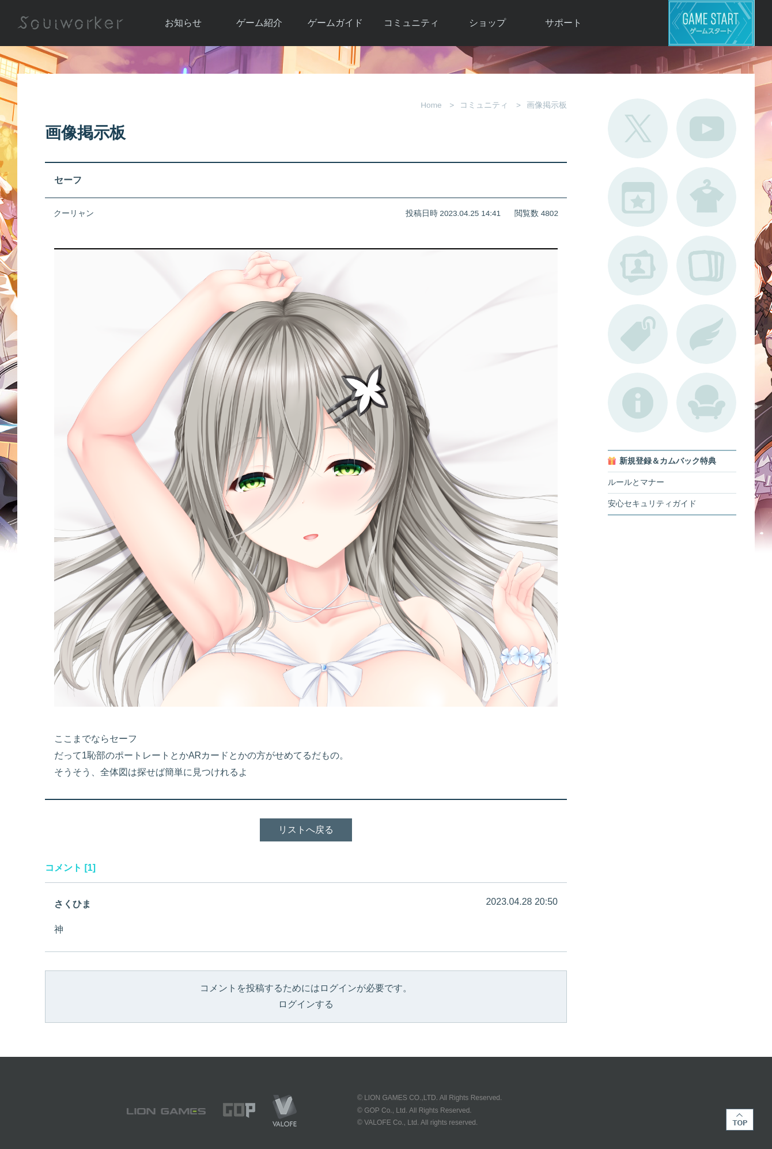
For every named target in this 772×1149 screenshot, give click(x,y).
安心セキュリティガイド (652, 503)
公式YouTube (706, 128)
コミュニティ (411, 23)
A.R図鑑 (706, 265)
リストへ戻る (306, 830)
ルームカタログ (706, 403)
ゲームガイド (335, 23)
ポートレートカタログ (638, 265)
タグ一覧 (638, 334)
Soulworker (70, 23)
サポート (563, 23)
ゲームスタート (711, 23)
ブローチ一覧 (706, 334)
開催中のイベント (638, 197)
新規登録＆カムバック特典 (667, 461)
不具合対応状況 (638, 403)
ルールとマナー (636, 482)
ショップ (487, 23)
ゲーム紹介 (259, 23)
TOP (740, 1120)
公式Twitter (638, 128)
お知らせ (183, 23)
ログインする (306, 1004)
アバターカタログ (706, 197)
